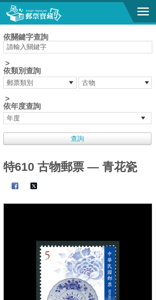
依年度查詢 (22, 106)
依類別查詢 (22, 71)
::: (6, 28)
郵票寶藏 (52, 13)
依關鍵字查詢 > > (78, 78)
